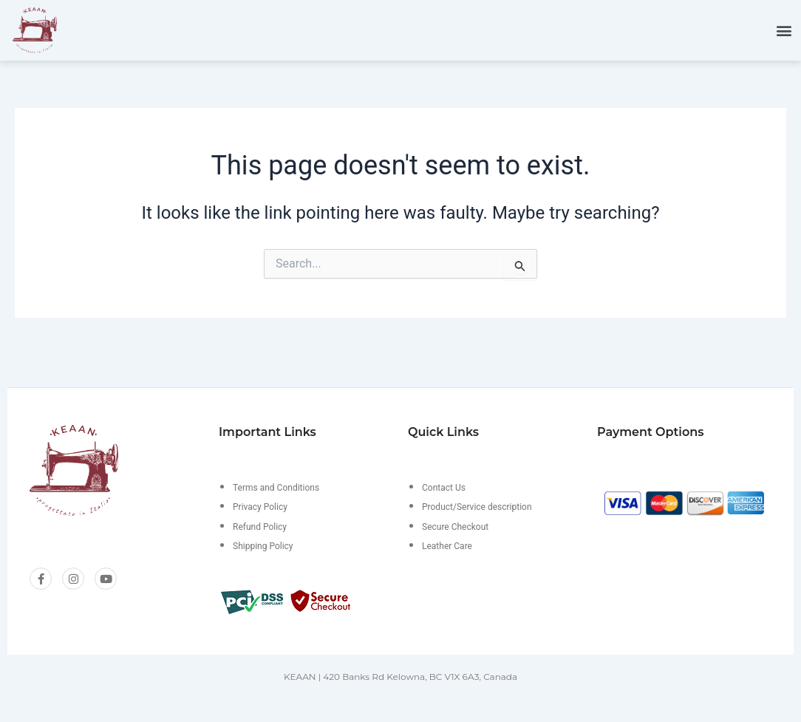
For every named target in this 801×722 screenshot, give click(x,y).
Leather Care (447, 546)
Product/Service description (477, 507)
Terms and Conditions (276, 488)
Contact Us (444, 488)
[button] (783, 30)
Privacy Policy (260, 507)
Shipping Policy (263, 546)
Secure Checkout (455, 527)
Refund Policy (260, 527)
